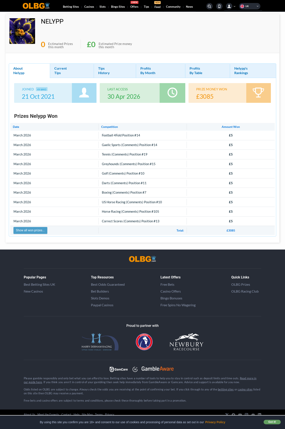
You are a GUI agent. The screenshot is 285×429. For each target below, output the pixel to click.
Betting (71, 6)
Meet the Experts (48, 414)
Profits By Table (196, 70)
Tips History (104, 70)
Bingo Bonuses (171, 298)
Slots (102, 6)
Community (173, 6)
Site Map (87, 414)
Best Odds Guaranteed (108, 284)
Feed (157, 5)
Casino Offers (170, 291)
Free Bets (167, 284)
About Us (29, 414)
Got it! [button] (272, 421)
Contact (66, 414)
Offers (134, 5)
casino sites (245, 389)
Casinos (89, 6)
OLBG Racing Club (245, 291)
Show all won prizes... (30, 230)
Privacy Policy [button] (215, 422)
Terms (99, 414)
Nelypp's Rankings (241, 70)
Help (76, 414)
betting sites (226, 389)
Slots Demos (100, 298)
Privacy (109, 414)
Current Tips (60, 70)
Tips (146, 6)
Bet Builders (100, 291)
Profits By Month (147, 70)
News (189, 6)
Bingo (118, 6)
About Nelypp (18, 70)
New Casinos (33, 291)
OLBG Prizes (240, 284)
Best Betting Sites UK (39, 284)
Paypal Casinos (102, 305)
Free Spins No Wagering (178, 305)
